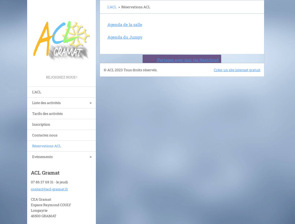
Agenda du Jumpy (124, 37)
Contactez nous (44, 135)
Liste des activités (46, 102)
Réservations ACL (46, 145)
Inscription (41, 124)
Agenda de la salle (124, 24)
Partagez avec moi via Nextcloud (181, 59)
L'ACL (36, 92)
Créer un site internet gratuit (237, 69)
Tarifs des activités (47, 113)
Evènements (42, 156)
